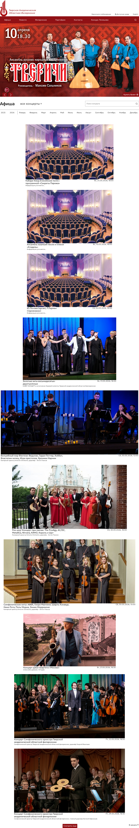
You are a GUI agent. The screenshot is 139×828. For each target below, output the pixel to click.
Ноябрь (122, 112)
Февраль (33, 112)
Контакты (78, 20)
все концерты (31, 103)
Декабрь (134, 112)
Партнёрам (60, 20)
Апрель (53, 112)
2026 (12, 112)
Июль (79, 112)
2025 (3, 112)
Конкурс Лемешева (99, 20)
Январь (22, 112)
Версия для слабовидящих (101, 14)
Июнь (70, 112)
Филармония (41, 20)
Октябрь (111, 112)
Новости (23, 20)
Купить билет (131, 94)
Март (43, 112)
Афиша (7, 20)
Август (88, 112)
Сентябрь (99, 112)
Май (62, 112)
